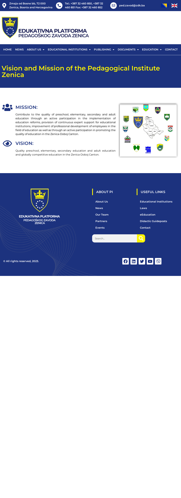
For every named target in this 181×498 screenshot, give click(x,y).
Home (7, 49)
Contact (171, 49)
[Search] (141, 238)
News (19, 49)
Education (152, 50)
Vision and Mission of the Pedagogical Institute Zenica (81, 71)
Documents (128, 50)
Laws (143, 208)
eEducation (147, 214)
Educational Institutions (69, 50)
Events (100, 227)
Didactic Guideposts (153, 221)
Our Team (102, 214)
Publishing (104, 50)
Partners (101, 221)
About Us (101, 201)
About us (35, 50)
